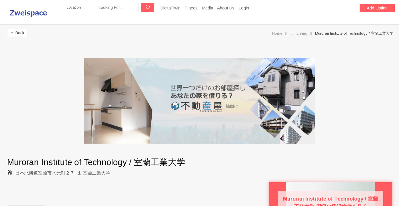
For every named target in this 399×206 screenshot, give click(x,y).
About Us (228, 7)
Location (77, 7)
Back (17, 33)
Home (277, 33)
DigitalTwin (173, 7)
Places (193, 7)
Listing (301, 33)
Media (209, 7)
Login (246, 7)
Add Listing (377, 7)
